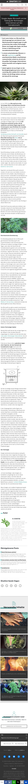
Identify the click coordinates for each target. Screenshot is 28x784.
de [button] (9, 750)
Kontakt (14, 768)
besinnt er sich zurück (7, 166)
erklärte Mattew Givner (20, 482)
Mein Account (22, 5)
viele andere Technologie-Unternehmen (11, 336)
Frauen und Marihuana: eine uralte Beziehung (13, 673)
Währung (17, 750)
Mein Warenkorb (26, 5)
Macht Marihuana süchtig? (8, 552)
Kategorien (4, 35)
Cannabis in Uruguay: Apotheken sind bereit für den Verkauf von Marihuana (14, 652)
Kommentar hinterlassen (14, 726)
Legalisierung (12, 55)
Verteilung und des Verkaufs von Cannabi (12, 134)
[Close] (25, 8)
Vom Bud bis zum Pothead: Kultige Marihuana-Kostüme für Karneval (13, 696)
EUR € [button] (21, 750)
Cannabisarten (5, 567)
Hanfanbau (15, 15)
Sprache (6, 750)
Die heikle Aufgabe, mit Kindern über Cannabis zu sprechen (13, 629)
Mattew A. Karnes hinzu (7, 302)
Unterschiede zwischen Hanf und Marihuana (13, 560)
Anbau (16, 137)
